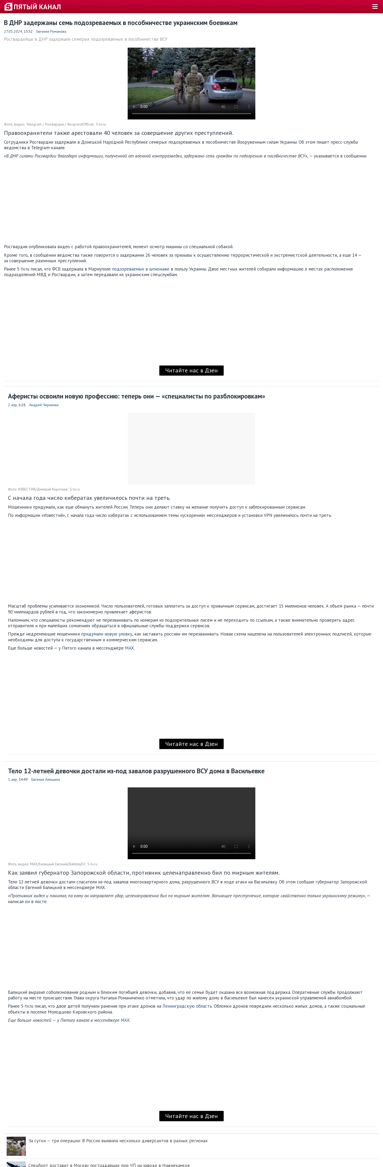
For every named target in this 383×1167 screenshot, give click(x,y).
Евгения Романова (51, 31)
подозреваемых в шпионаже (140, 269)
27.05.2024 (13, 31)
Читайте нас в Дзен (191, 370)
